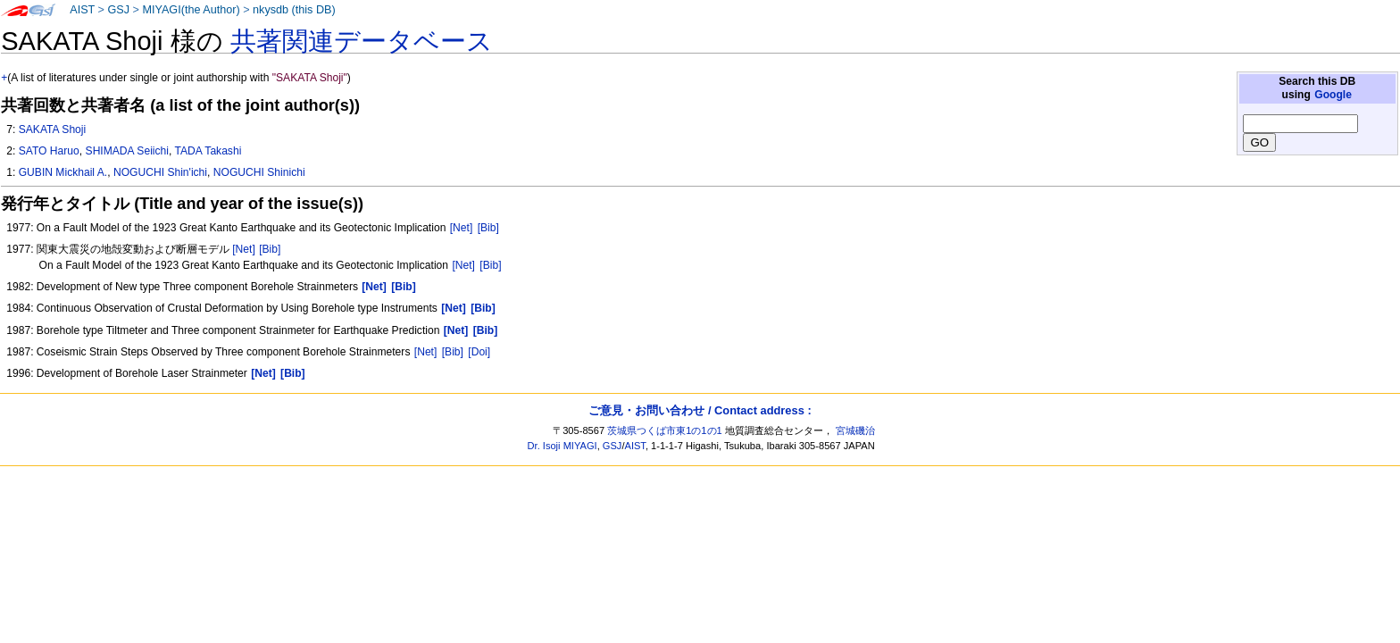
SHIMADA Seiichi (127, 151)
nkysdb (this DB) (294, 10)
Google (1333, 94)
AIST (82, 10)
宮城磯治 (855, 430)
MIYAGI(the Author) (190, 10)
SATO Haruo (49, 151)
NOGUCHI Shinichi (259, 172)
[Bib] (488, 227)
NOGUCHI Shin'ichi (160, 172)
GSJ (118, 10)
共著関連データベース (361, 41)
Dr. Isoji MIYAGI (562, 445)
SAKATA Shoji (53, 129)
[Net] (461, 227)
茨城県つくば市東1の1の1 (664, 430)
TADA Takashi (208, 151)
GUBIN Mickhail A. (63, 172)
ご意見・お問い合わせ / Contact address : (699, 410)
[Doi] (479, 352)
